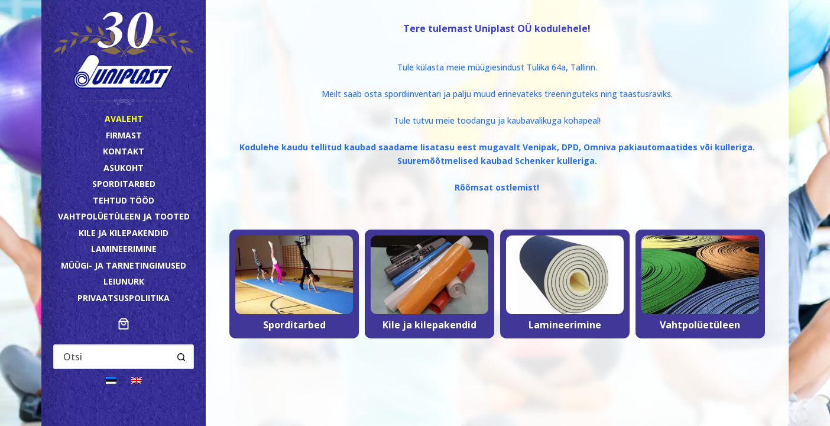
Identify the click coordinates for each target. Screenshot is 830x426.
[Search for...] (111, 357)
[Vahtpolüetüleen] (700, 284)
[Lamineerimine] (565, 284)
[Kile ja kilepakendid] (429, 284)
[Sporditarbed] (294, 284)
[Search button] (181, 357)
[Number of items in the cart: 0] (123, 323)
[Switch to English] (136, 379)
